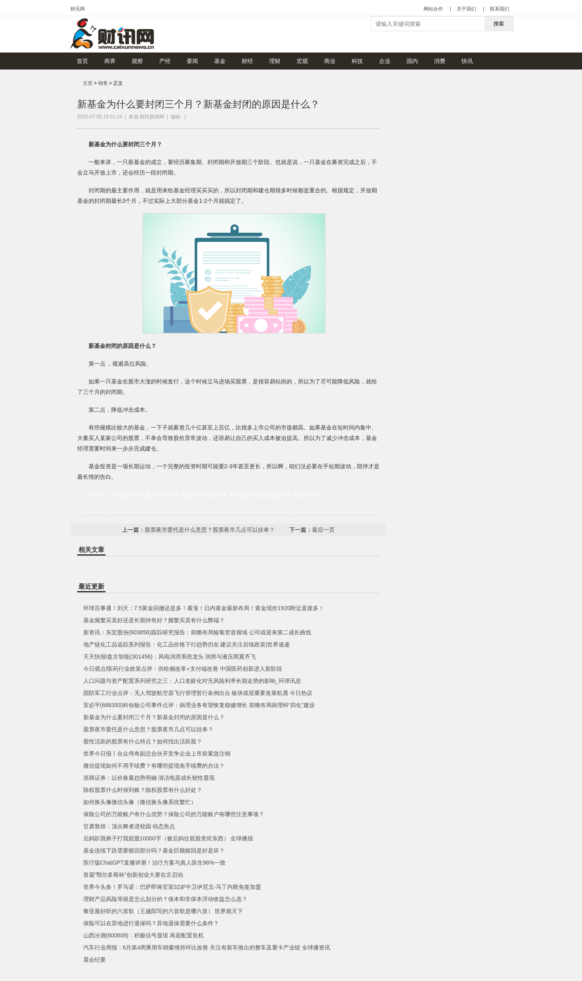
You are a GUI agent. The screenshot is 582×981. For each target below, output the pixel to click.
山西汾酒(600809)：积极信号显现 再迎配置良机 (143, 935)
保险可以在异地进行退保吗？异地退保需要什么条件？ (151, 923)
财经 (247, 61)
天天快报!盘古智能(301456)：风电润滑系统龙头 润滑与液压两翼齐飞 (169, 656)
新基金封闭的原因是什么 (260, 494)
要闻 (192, 61)
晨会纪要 (94, 959)
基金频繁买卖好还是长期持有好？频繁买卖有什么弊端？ (154, 620)
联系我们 (499, 9)
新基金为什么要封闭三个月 (146, 494)
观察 (137, 61)
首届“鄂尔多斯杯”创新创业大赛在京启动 (133, 875)
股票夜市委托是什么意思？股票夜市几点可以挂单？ (210, 529)
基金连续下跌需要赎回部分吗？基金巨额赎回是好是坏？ (154, 850)
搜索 (498, 24)
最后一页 (323, 529)
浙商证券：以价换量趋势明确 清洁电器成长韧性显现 (149, 778)
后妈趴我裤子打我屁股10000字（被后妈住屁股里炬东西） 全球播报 (168, 838)
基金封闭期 (307, 494)
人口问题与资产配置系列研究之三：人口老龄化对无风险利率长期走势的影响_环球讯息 (192, 681)
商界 (110, 61)
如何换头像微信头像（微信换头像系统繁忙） (139, 802)
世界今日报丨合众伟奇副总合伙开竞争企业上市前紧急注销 (156, 753)
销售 (103, 83)
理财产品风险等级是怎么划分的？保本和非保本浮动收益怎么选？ (165, 899)
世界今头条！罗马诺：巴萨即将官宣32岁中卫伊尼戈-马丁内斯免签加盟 (172, 887)
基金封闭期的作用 (204, 494)
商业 (329, 61)
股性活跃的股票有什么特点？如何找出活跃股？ (142, 741)
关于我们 (466, 9)
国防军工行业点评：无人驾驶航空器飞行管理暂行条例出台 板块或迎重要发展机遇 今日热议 (198, 693)
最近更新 (91, 586)
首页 (82, 61)
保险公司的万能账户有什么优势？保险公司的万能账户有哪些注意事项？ (173, 814)
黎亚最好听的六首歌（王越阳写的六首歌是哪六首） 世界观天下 (163, 911)
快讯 (467, 61)
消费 (439, 61)
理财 (274, 61)
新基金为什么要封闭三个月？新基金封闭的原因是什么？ (154, 717)
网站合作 (433, 9)
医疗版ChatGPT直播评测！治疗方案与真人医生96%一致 (154, 862)
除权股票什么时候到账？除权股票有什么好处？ (142, 790)
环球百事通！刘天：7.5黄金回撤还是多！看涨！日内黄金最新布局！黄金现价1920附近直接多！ (204, 608)
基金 (220, 61)
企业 (384, 61)
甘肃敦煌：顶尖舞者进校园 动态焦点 (129, 826)
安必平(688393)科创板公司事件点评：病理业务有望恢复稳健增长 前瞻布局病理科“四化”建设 (199, 705)
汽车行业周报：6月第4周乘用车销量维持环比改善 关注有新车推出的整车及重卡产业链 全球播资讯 (206, 947)
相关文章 (91, 549)
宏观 (302, 61)
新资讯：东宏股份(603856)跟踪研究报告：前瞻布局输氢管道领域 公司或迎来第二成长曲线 (197, 632)
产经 (165, 61)
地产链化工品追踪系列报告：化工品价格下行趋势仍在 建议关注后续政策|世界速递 (186, 644)
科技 (357, 61)
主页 (88, 83)
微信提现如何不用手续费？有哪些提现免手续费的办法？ (154, 765)
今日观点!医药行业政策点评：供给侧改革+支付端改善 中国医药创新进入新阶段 (182, 668)
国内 (412, 61)
